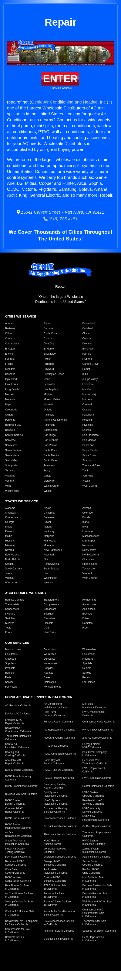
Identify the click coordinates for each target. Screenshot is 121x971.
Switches (10, 618)
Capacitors (50, 609)
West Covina (89, 485)
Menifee (86, 389)
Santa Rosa (89, 455)
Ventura (9, 480)
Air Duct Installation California (60, 826)
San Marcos (89, 440)
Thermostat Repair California (60, 834)
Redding (87, 419)
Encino (9, 353)
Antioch (48, 323)
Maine (8, 536)
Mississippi (88, 540)
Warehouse (50, 663)
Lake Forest (12, 384)
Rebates (48, 672)
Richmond (49, 424)
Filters (85, 618)
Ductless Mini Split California (21, 794)
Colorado (87, 512)
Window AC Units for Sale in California (19, 913)
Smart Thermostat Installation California (17, 842)
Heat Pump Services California (54, 713)
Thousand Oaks (91, 465)
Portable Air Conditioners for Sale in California (60, 913)
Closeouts (10, 658)
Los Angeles (51, 389)
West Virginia (89, 577)
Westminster (12, 490)
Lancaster (49, 384)
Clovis (85, 333)
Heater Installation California (98, 786)
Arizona (86, 508)
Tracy (47, 470)
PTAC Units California (56, 745)
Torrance (10, 470)
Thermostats (12, 604)
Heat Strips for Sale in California (93, 939)
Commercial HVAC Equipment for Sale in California (93, 913)
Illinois (8, 526)
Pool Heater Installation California (55, 871)
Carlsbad (87, 328)
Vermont (87, 573)
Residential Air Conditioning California (18, 730)
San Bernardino (14, 435)
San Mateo (11, 445)
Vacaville (10, 475)
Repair (86, 677)
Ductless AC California (17, 713)
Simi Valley (11, 460)
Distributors (50, 649)
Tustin (85, 470)
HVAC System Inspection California (93, 842)
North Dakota (12, 559)
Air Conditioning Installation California (55, 705)
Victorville (49, 480)
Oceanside (11, 409)
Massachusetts (90, 536)
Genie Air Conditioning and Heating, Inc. (69, 102)
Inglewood (11, 379)
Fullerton (49, 363)
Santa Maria (12, 455)
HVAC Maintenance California (93, 713)
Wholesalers (89, 649)
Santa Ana (88, 445)
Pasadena (88, 414)
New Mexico (12, 554)
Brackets (87, 613)
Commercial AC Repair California (14, 810)
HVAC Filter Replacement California (95, 818)
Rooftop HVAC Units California (91, 871)
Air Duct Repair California (96, 826)
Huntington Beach (54, 374)
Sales (47, 677)
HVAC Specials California (96, 777)
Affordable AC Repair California (14, 762)
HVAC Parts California (17, 818)
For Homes (88, 682)
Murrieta (87, 399)
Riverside (87, 424)
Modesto (10, 399)
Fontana (9, 358)
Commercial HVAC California (98, 721)
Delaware (49, 517)
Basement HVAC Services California (15, 863)
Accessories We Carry (25, 593)
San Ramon (50, 445)
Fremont (87, 358)
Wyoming (49, 582)
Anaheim (10, 323)
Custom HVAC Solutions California (55, 879)
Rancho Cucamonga (55, 419)
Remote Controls (14, 599)
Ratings (9, 672)
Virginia (9, 577)
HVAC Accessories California (60, 818)
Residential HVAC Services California (93, 802)
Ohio (46, 559)
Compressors (51, 604)
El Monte (49, 348)
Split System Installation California (55, 794)
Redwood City (13, 424)
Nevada (9, 549)
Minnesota (50, 540)
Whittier (48, 490)
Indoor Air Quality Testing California (15, 850)
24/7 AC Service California (97, 737)
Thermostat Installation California (18, 738)
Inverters (10, 613)
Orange (86, 409)
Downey (86, 343)
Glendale (10, 368)
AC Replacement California (59, 729)
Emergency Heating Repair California (55, 786)
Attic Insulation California (96, 856)
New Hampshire (53, 549)
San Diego (50, 435)
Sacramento (51, 429)
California (49, 512)
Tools (8, 627)
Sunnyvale (11, 465)
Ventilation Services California (55, 850)
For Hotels (11, 686)
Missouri (10, 545)
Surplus (86, 672)
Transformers (51, 599)
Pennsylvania (51, 563)
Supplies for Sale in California (99, 930)
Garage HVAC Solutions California (55, 863)
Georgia (9, 522)
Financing (87, 658)
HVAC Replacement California (93, 770)
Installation (50, 682)
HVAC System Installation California (55, 802)
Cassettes (49, 618)
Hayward (49, 368)
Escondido (50, 353)
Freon (85, 627)
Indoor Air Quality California (59, 737)
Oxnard (9, 414)
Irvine (47, 379)
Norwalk (48, 404)
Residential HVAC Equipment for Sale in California (21, 923)
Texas (8, 573)
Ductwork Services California (60, 856)
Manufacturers (13, 649)
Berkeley (10, 328)
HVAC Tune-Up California (58, 769)
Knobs (8, 632)
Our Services (17, 642)
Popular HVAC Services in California (38, 697)
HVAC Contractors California (60, 753)
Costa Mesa (12, 343)
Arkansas (10, 512)
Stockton (87, 460)
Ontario (48, 409)
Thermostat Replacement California (96, 834)
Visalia (86, 480)
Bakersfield (88, 323)
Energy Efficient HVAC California (91, 746)
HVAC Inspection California (97, 729)
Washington (50, 577)
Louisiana (87, 531)
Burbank (48, 328)
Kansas (9, 531)
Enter (60, 78)
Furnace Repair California (58, 721)
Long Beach (12, 389)
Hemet (86, 368)
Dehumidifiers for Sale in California (94, 895)
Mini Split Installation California (94, 705)
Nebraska (87, 545)
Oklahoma (88, 559)
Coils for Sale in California (58, 938)
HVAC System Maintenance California (18, 826)
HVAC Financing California (59, 777)
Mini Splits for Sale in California (92, 879)
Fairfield (86, 353)
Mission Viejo (89, 394)
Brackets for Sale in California (14, 939)
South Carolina (13, 568)
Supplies (49, 613)
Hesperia (10, 374)
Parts (8, 677)
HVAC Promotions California (21, 786)
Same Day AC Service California (54, 762)
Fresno (9, 363)
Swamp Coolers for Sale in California (19, 903)
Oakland (87, 404)
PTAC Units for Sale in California (55, 887)
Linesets (48, 623)
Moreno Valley (52, 399)
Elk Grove (88, 348)
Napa (8, 404)
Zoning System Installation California (94, 850)
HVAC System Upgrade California (93, 794)
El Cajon (10, 348)
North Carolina (90, 554)
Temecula (49, 465)
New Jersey (89, 549)
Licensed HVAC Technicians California (94, 762)
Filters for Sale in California (59, 930)
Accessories (89, 604)
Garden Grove (90, 363)
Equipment (88, 654)
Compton (10, 338)
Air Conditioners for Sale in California (19, 895)
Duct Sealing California (18, 856)
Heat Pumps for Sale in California (17, 887)
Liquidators (11, 654)
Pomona (10, 419)
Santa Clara (50, 450)
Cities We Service (20, 316)
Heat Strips (50, 632)
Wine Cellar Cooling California (15, 871)
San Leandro (51, 440)
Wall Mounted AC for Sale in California (96, 903)
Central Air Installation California (17, 746)
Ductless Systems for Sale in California (97, 887)
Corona (86, 338)
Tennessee (88, 568)
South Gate (50, 460)
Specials (87, 663)
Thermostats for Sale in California (94, 923)
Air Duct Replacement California (18, 834)
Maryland (49, 536)
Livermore (88, 384)
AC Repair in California (18, 705)
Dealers (86, 668)
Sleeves (9, 623)
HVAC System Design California (14, 802)
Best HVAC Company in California (94, 754)
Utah (46, 573)
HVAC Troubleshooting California (18, 778)
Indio (85, 374)
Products (10, 668)
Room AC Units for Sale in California (57, 903)
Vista (8, 485)
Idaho (85, 522)
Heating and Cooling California (15, 754)
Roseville (10, 429)
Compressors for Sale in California (17, 931)
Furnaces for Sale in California (54, 895)
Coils (47, 627)
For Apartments (52, 686)
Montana (49, 545)
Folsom (48, 358)
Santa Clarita (89, 450)
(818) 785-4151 (60, 219)
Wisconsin (11, 582)
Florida (86, 517)
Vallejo (47, 475)
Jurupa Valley (90, 379)
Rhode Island (89, 563)
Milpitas (48, 394)
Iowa (85, 526)
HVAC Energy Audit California (52, 842)
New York (49, 554)
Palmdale (49, 414)
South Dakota (51, 568)
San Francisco (90, 435)
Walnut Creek (51, 485)
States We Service (21, 501)
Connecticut (12, 517)
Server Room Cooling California (92, 863)
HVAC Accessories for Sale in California (59, 923)
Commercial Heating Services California (55, 810)
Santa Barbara (13, 450)
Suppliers (10, 663)
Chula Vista (50, 333)
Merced (9, 394)
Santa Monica (51, 455)
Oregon (9, 563)
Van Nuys (87, 475)
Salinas (86, 429)
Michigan (10, 540)
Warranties (50, 654)
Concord (48, 338)
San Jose (10, 440)
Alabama (10, 508)
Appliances (88, 609)
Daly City (49, 343)
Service (9, 682)
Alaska (47, 508)
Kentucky (49, 531)
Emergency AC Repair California (14, 721)
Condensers (12, 609)
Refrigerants (89, 599)
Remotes (87, 623)
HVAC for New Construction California (18, 879)
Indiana (48, 526)
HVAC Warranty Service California (92, 810)
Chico (8, 333)
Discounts (49, 658)
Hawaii (47, 522)
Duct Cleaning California (19, 769)
